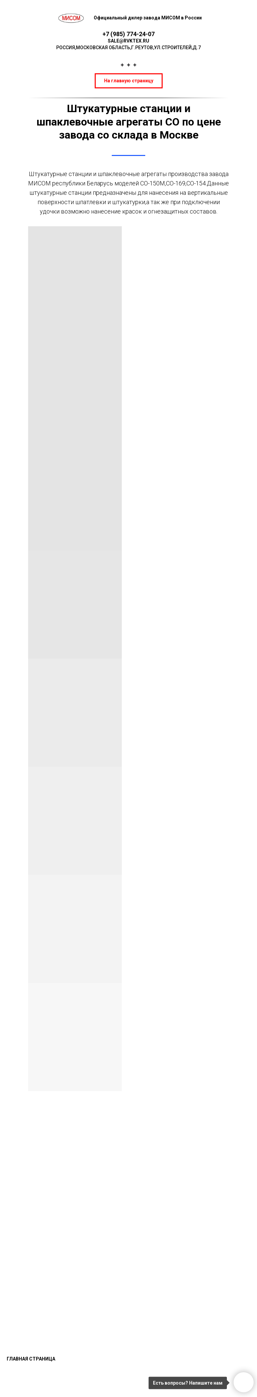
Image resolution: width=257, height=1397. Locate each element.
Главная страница (31, 1359)
